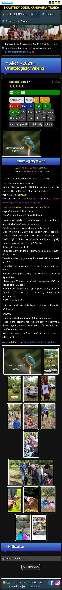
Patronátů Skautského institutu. (40, 341)
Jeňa (23, 112)
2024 (27, 63)
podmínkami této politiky (17, 51)
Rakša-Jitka (27, 105)
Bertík (38, 105)
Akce (14, 63)
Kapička (45, 99)
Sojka (30, 112)
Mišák (29, 99)
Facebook (51, 582)
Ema (36, 99)
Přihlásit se (7, 2)
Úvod (8, 14)
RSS (8, 582)
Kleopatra (15, 105)
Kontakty (9, 21)
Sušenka (14, 112)
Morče (47, 105)
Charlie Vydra (17, 99)
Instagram (57, 582)
